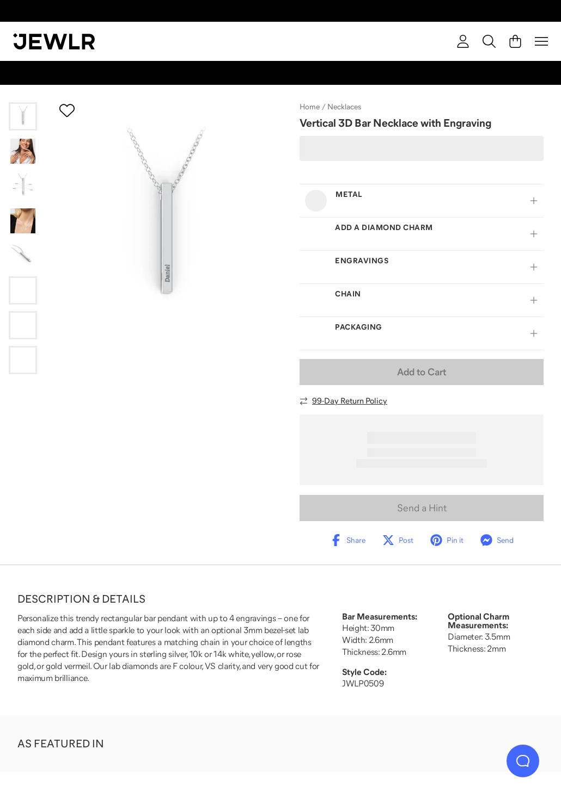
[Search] (489, 41)
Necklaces (344, 106)
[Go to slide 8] (23, 360)
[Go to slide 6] (23, 290)
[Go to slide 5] (23, 255)
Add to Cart (421, 372)
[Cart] (515, 41)
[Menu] (541, 41)
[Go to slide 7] (23, 325)
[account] (462, 41)
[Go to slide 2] (23, 151)
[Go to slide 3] (23, 186)
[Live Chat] (523, 761)
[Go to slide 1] (23, 116)
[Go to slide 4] (23, 221)
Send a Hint (422, 508)
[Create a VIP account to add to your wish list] (67, 110)
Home (310, 106)
